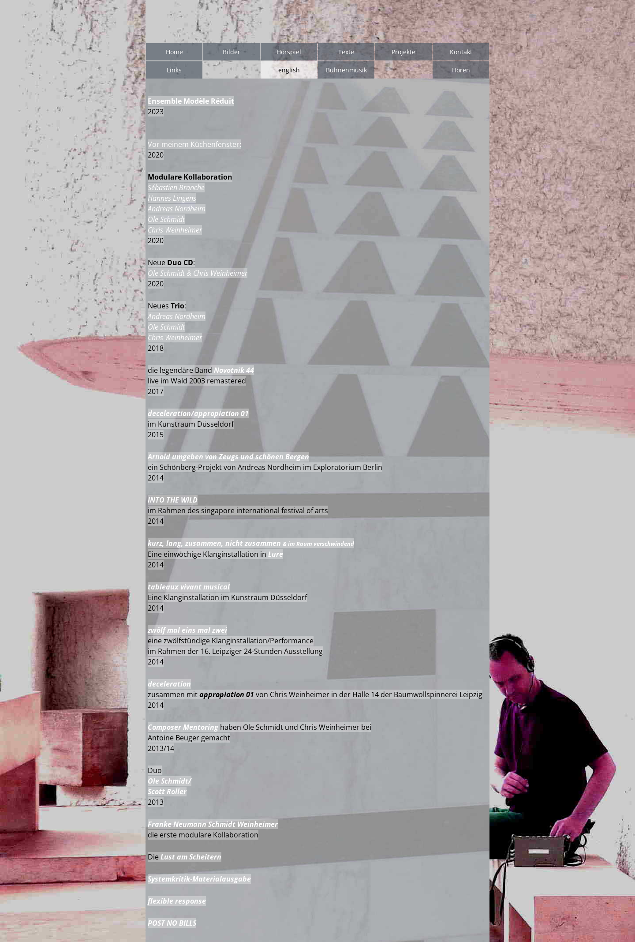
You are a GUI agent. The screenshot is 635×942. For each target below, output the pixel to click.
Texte (346, 52)
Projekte (403, 52)
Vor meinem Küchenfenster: (194, 144)
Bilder (231, 52)
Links (174, 70)
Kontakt (461, 52)
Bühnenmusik (346, 70)
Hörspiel (288, 52)
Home (174, 52)
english (289, 70)
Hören (461, 70)
